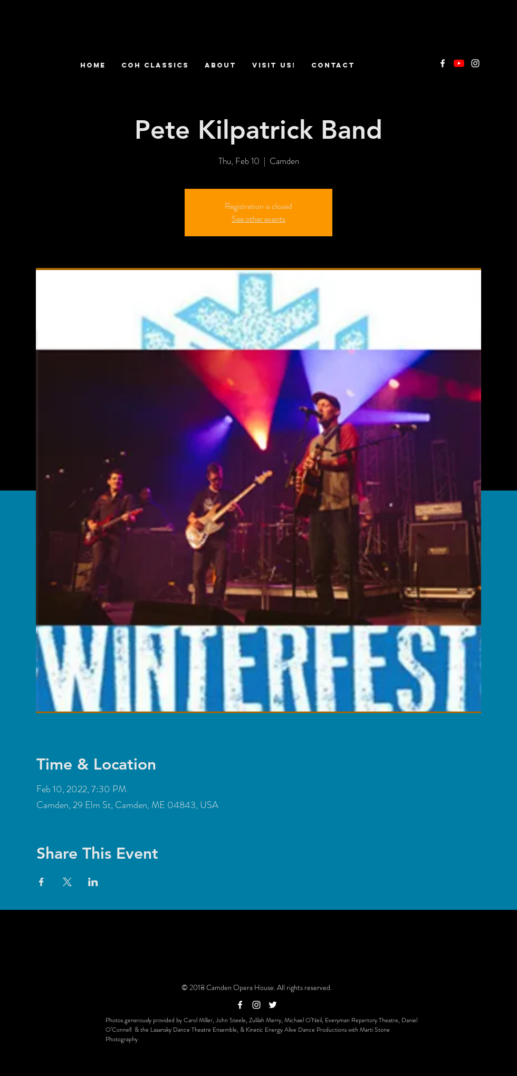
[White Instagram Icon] (475, 63)
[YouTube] (459, 63)
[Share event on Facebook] (41, 882)
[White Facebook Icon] (442, 63)
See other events (258, 219)
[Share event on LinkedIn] (93, 882)
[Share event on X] (67, 882)
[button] (220, 65)
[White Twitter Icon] (272, 1005)
